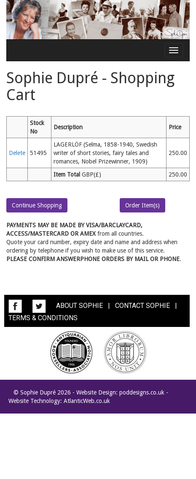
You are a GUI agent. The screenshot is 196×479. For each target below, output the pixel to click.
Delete (17, 153)
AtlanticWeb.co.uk (87, 400)
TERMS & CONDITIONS (43, 318)
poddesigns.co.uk (141, 392)
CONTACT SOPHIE (142, 306)
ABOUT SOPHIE (79, 306)
